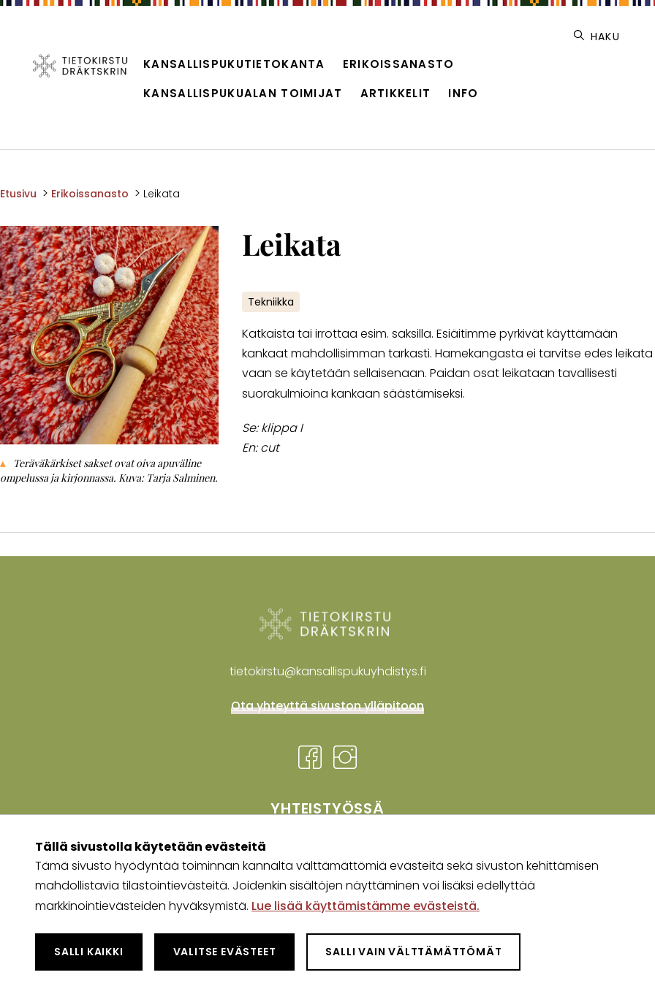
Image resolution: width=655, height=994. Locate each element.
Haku (597, 36)
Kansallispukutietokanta (234, 64)
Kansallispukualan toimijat (242, 93)
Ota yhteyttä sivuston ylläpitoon (327, 705)
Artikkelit (395, 93)
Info (463, 93)
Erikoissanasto (399, 64)
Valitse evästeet (224, 951)
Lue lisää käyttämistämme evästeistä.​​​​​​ (365, 906)
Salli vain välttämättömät (413, 951)
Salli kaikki (89, 951)
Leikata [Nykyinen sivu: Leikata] (161, 193)
